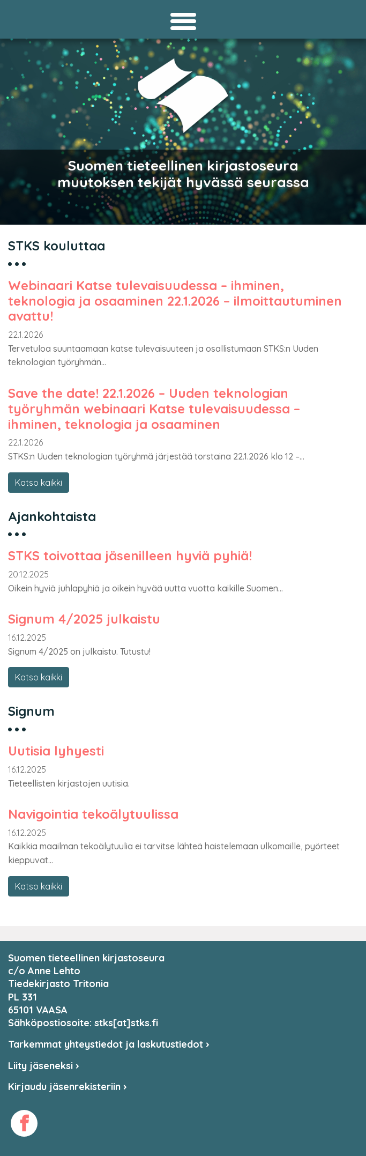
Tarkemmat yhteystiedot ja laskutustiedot (109, 1044)
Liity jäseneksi (43, 1065)
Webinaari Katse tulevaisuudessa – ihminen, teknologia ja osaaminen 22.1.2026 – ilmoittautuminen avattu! (175, 300)
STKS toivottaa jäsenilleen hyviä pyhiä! (130, 555)
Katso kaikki (38, 482)
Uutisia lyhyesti (56, 751)
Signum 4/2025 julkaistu (84, 619)
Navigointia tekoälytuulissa (93, 814)
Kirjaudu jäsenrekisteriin (67, 1086)
